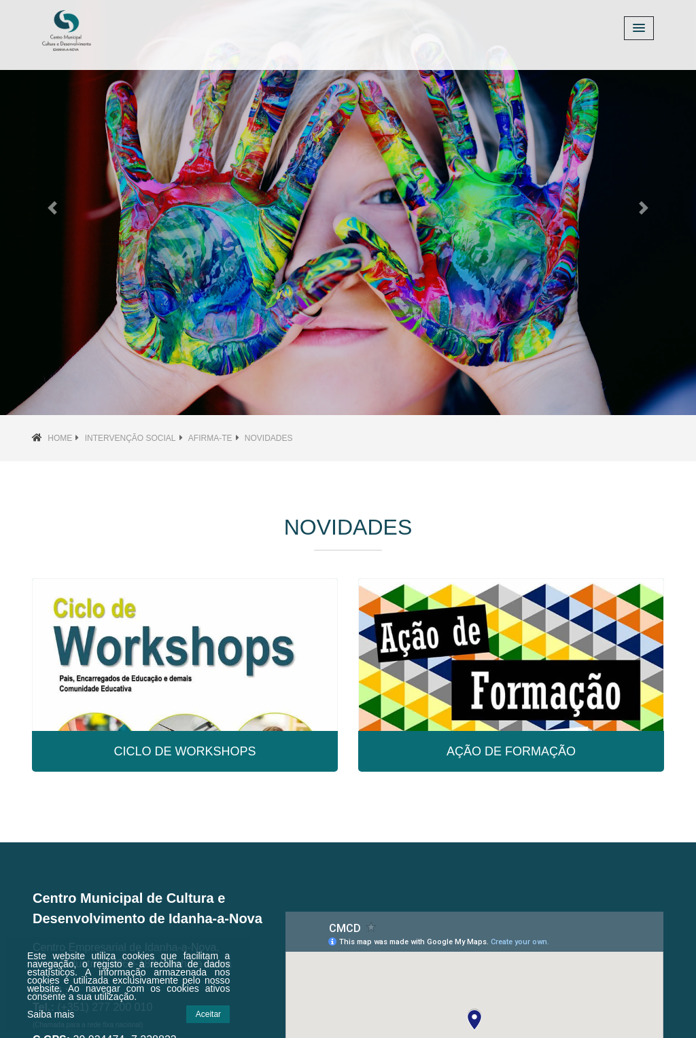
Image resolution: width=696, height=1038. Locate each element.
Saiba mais (50, 1014)
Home (60, 438)
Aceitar (208, 1014)
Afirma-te (210, 438)
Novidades (269, 438)
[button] (52, 207)
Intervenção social (130, 438)
